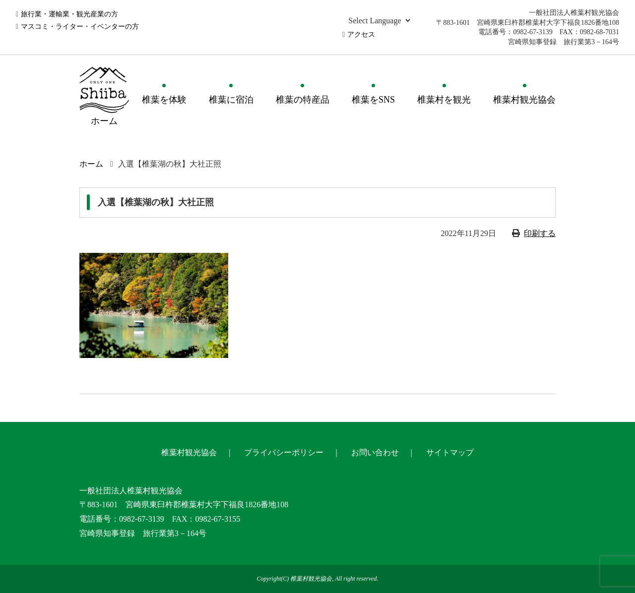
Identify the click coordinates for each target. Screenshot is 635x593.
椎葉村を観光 (444, 100)
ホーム (91, 164)
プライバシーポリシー (283, 452)
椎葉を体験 (164, 100)
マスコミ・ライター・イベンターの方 (80, 26)
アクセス (361, 34)
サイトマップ (450, 452)
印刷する (540, 233)
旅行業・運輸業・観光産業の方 (69, 14)
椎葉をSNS (373, 100)
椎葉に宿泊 (231, 100)
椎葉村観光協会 (524, 100)
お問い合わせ (375, 452)
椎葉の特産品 (302, 100)
